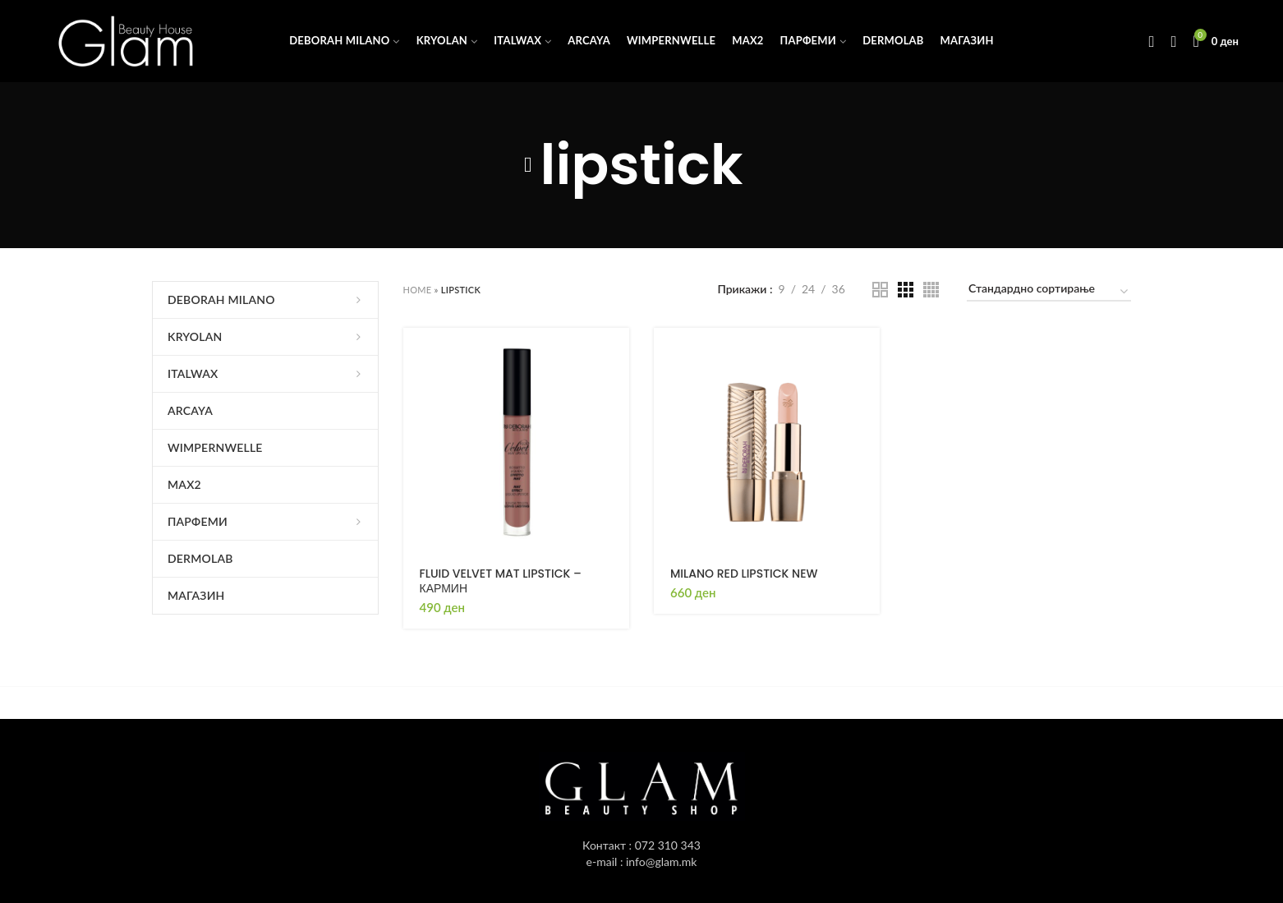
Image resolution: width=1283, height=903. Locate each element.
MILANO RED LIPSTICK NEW (744, 573)
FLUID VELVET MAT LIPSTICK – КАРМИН (501, 581)
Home (417, 289)
